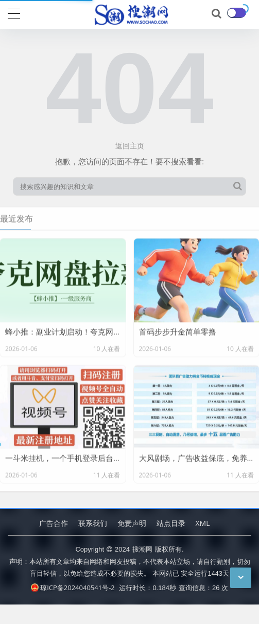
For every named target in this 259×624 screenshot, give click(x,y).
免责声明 (131, 523)
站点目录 (171, 523)
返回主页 (129, 145)
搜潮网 (142, 549)
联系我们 (92, 523)
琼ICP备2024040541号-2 (73, 587)
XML (203, 523)
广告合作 (53, 523)
